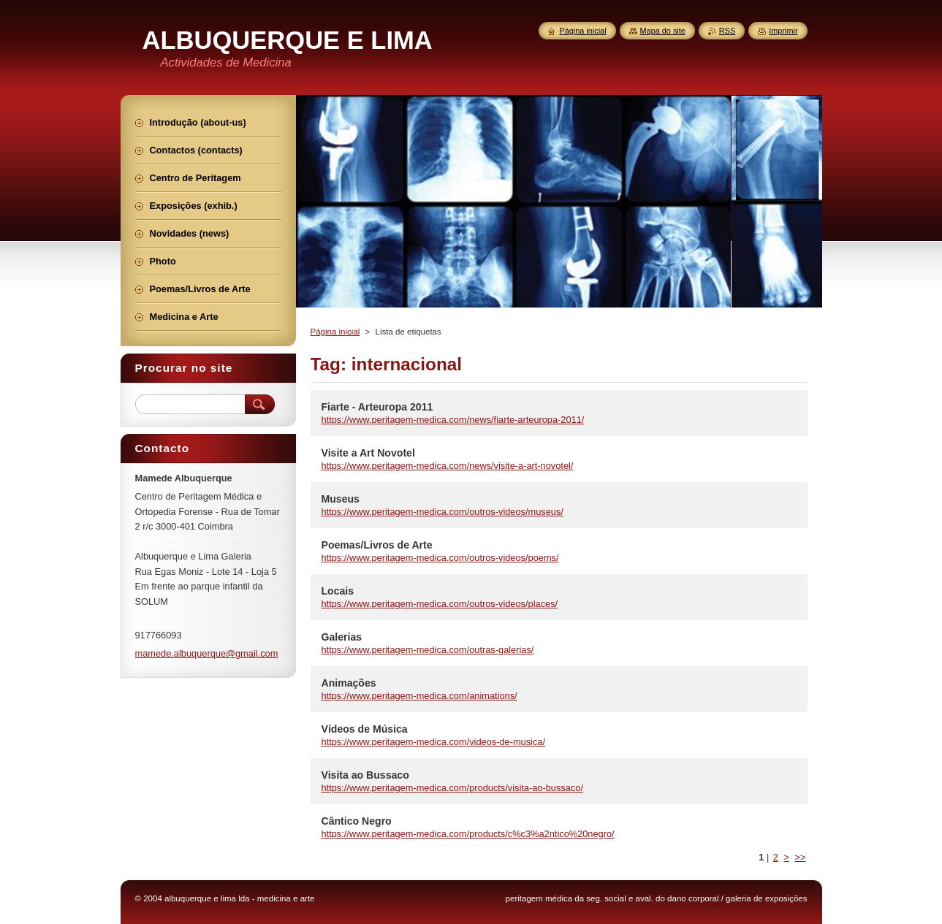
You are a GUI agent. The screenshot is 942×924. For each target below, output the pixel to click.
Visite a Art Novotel (368, 453)
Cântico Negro (357, 821)
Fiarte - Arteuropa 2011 (377, 407)
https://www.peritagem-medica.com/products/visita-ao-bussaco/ (452, 787)
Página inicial (335, 331)
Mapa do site (662, 30)
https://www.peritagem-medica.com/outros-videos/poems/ (440, 557)
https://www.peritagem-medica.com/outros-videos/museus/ (442, 511)
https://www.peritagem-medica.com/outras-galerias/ (428, 649)
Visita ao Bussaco (365, 775)
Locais (338, 591)
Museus (341, 499)
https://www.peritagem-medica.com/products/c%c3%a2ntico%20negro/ (468, 833)
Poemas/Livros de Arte (377, 545)
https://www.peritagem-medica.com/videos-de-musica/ (434, 741)
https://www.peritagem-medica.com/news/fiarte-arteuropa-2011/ (453, 419)
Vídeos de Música (365, 729)
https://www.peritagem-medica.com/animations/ (419, 695)
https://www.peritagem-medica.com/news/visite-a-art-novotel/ (448, 465)
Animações (349, 683)
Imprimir (783, 30)
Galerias (342, 637)
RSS (727, 30)
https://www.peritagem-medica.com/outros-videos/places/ (440, 603)
